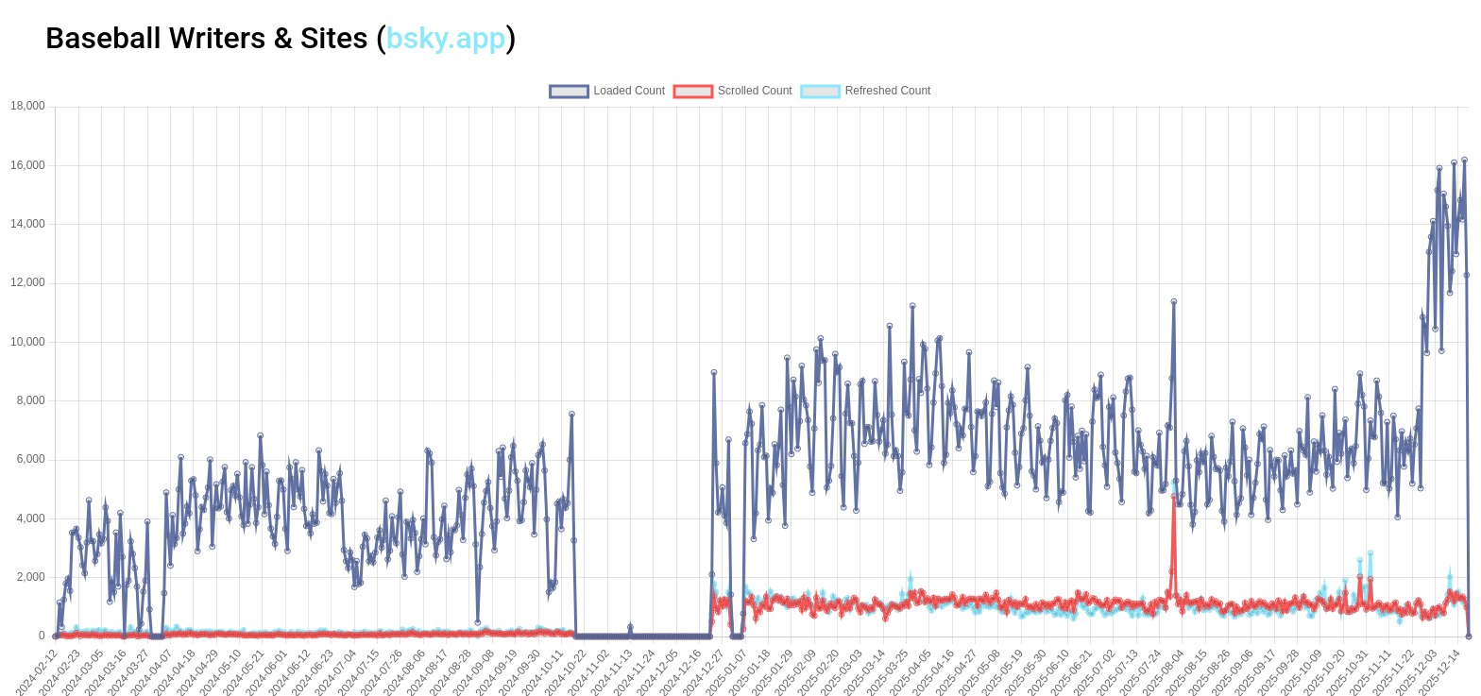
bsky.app (446, 38)
